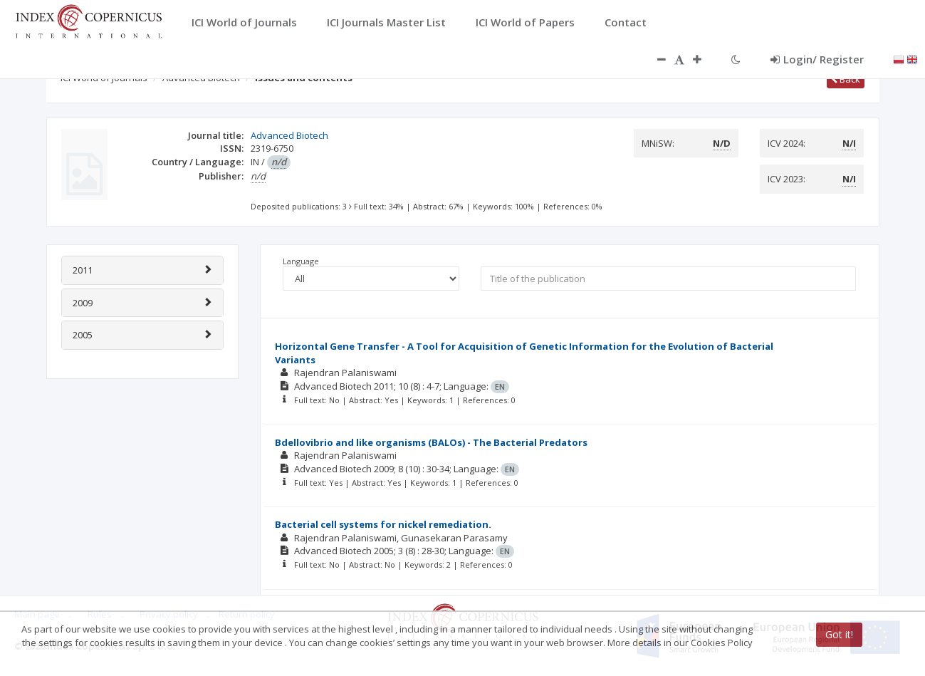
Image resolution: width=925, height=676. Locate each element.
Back (845, 79)
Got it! (839, 634)
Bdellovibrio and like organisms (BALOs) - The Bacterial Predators (431, 442)
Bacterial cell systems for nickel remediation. (383, 524)
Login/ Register (817, 59)
